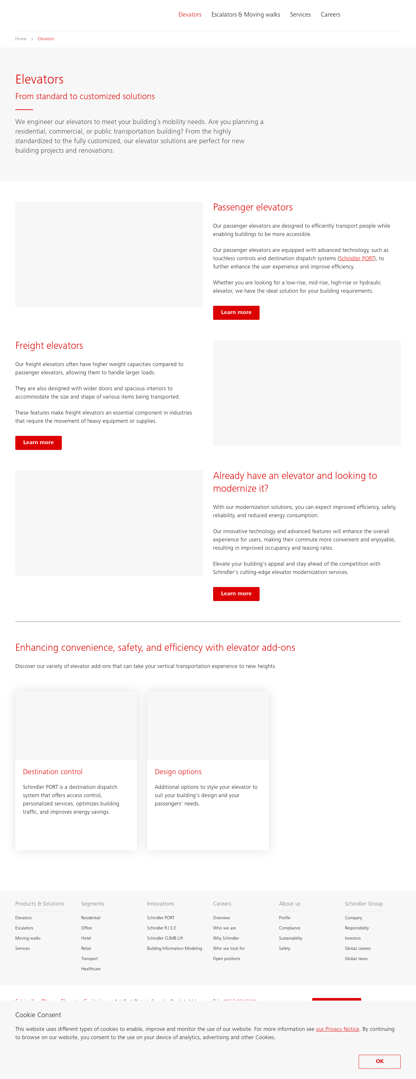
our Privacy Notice (337, 1029)
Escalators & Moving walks (246, 15)
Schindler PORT (356, 259)
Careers (330, 15)
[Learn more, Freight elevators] (38, 443)
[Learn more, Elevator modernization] (236, 594)
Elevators (189, 15)
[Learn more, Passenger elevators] (236, 313)
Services (300, 15)
